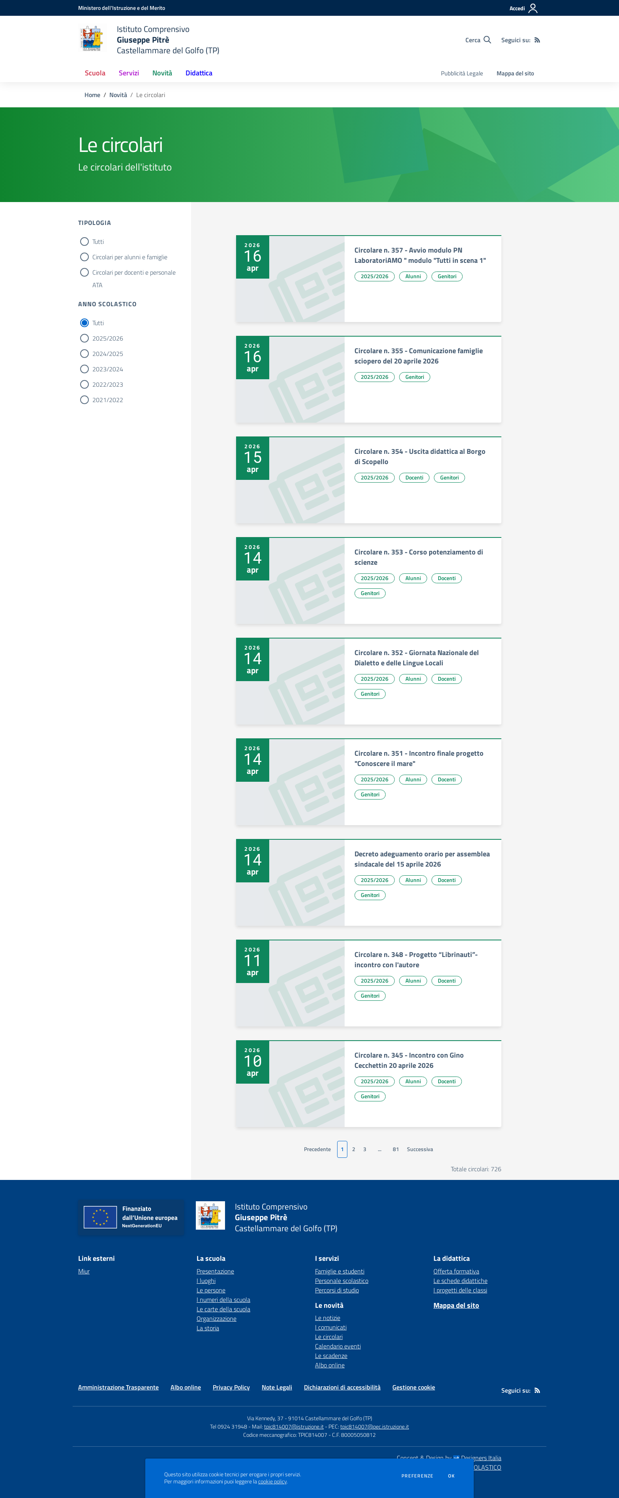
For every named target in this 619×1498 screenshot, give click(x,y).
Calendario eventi (338, 1346)
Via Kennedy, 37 (265, 1418)
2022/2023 (107, 384)
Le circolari (329, 1336)
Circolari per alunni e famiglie (129, 257)
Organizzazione (216, 1318)
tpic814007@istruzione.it (294, 1426)
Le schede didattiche (460, 1280)
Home (92, 94)
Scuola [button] (95, 72)
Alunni (413, 276)
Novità (118, 94)
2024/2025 (107, 353)
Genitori (447, 276)
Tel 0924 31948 (228, 1426)
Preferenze (417, 1476)
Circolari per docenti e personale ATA (134, 273)
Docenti (414, 477)
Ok (451, 1476)
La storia (208, 1328)
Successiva (420, 1149)
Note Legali (277, 1387)
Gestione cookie (413, 1387)
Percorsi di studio (337, 1290)
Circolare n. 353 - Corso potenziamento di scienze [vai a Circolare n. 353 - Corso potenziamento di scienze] (419, 557)
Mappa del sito (515, 73)
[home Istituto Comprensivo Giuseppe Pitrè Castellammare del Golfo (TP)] (148, 40)
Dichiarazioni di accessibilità (342, 1387)
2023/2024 (107, 369)
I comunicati (331, 1327)
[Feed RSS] (537, 39)
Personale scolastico (341, 1280)
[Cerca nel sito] (478, 40)
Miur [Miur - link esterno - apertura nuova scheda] (84, 1271)
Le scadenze (331, 1355)
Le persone (211, 1290)
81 (396, 1149)
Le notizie (327, 1317)
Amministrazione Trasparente (118, 1387)
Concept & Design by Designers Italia (449, 1457)
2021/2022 (107, 399)
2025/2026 (107, 338)
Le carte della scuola (223, 1309)
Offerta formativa (456, 1271)
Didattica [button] (199, 72)
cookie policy (272, 1481)
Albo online (330, 1365)
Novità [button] (162, 72)
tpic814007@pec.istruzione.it (374, 1426)
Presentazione (215, 1271)
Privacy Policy (231, 1387)
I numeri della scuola (223, 1299)
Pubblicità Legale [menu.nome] (462, 73)
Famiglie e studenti (339, 1271)
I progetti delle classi (460, 1290)
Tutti (98, 241)
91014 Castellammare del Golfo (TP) (330, 1418)
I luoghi (206, 1280)
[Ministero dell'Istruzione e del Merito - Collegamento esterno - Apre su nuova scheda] (121, 8)
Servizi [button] (129, 72)
